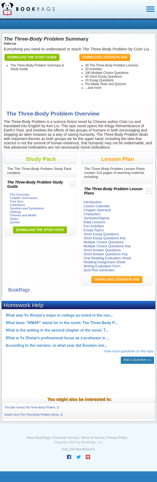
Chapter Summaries (24, 198)
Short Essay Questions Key (105, 238)
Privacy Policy (117, 438)
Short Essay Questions (101, 234)
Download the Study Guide (32, 57)
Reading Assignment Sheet (105, 262)
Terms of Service (92, 438)
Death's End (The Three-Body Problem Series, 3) (34, 414)
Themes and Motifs (23, 215)
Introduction (93, 202)
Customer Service (65, 438)
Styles (14, 218)
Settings (15, 211)
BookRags (19, 290)
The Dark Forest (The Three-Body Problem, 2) (32, 407)
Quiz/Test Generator (99, 270)
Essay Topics (94, 230)
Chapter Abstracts (97, 210)
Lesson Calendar (97, 206)
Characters (17, 204)
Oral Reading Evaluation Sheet (107, 258)
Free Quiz (16, 201)
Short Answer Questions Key (106, 254)
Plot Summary (19, 194)
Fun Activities (94, 226)
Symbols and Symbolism (27, 208)
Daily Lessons (94, 222)
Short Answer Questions (102, 250)
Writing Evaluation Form (102, 266)
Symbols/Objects (97, 218)
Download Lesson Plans (104, 57)
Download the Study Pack (40, 230)
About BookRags (38, 438)
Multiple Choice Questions (104, 242)
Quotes (15, 222)
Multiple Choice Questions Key (107, 246)
